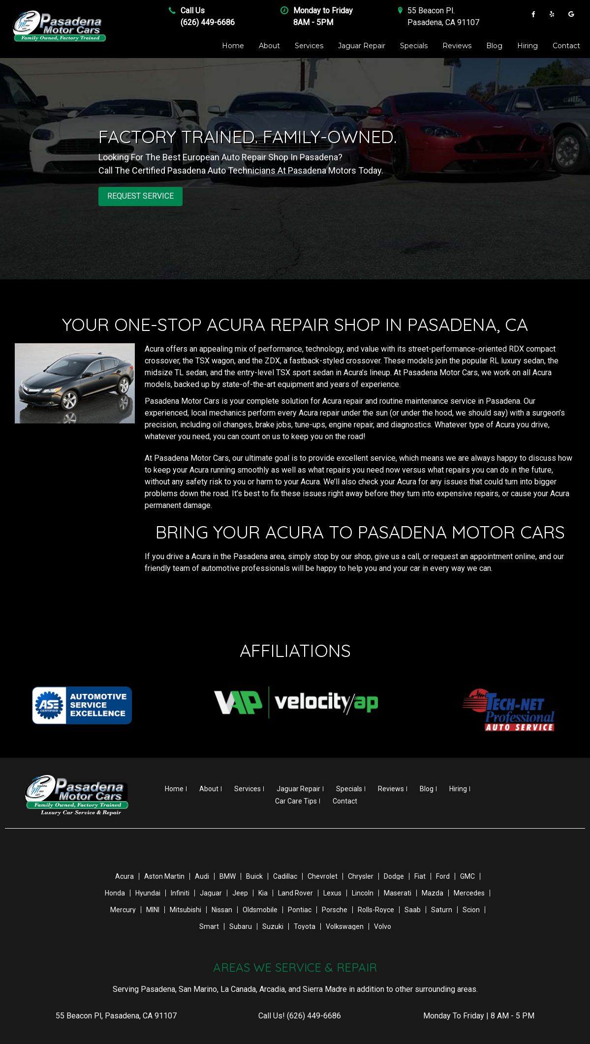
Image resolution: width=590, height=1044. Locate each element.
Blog (494, 45)
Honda (115, 892)
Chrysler (360, 875)
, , (116, 1015)
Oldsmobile (260, 909)
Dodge (394, 875)
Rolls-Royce (376, 909)
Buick (254, 875)
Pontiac (299, 909)
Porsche (334, 909)
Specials (414, 45)
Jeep (240, 892)
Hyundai (147, 892)
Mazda (432, 892)
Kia (263, 892)
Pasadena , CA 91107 (443, 22)
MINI (152, 909)
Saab (412, 909)
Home (233, 45)
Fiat (420, 875)
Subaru (240, 926)
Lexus (332, 892)
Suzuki (272, 926)
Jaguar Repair (361, 45)
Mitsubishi (185, 909)
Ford (443, 875)
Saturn (441, 909)
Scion (471, 909)
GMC (467, 875)
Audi (202, 875)
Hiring (527, 45)
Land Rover (295, 892)
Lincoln (362, 892)
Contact (566, 45)
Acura (124, 875)
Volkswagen (345, 926)
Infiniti (180, 892)
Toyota (304, 926)
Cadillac (285, 875)
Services (309, 45)
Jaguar (211, 892)
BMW (227, 875)
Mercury (123, 909)
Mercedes (469, 892)
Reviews (456, 45)
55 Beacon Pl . (431, 10)
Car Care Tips (296, 801)
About (269, 45)
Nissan (222, 909)
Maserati (397, 892)
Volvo (382, 926)
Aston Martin (164, 875)
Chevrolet (323, 875)
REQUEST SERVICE (140, 196)
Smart (209, 926)
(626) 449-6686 (208, 22)
